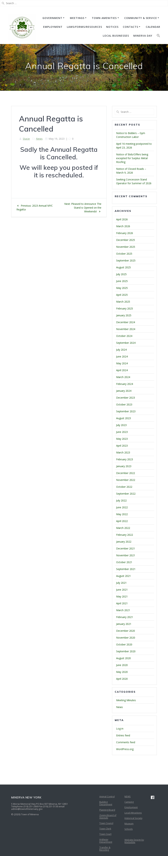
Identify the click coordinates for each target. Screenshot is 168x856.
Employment (131, 807)
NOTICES (112, 27)
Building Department (105, 803)
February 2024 (124, 384)
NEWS (127, 796)
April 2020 (122, 678)
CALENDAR (153, 27)
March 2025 (123, 301)
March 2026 (123, 226)
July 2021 (121, 582)
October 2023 (124, 404)
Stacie (26, 138)
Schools (128, 829)
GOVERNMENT (52, 18)
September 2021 (125, 569)
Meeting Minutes (126, 700)
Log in (119, 728)
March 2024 (123, 377)
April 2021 (122, 603)
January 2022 (123, 541)
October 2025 (124, 253)
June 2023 (122, 432)
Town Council (106, 823)
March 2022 (123, 528)
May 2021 (122, 596)
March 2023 (123, 452)
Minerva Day (142, 35)
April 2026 (122, 219)
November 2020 (125, 637)
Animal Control (107, 796)
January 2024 (123, 390)
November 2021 (125, 555)
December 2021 (125, 548)
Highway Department (105, 841)
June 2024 (122, 356)
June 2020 (122, 665)
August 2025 (123, 267)
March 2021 (123, 610)
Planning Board (107, 809)
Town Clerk (105, 828)
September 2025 (125, 260)
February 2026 (124, 233)
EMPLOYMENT (53, 27)
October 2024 (124, 336)
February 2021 (124, 617)
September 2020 (125, 651)
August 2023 (123, 418)
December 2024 (125, 322)
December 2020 (125, 630)
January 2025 (123, 315)
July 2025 (121, 274)
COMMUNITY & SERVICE (140, 18)
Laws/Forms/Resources (84, 27)
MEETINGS (77, 18)
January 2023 (123, 466)
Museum (128, 823)
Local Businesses (116, 35)
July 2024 (121, 349)
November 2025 (125, 246)
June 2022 (122, 507)
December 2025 (125, 240)
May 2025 (122, 288)
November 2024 (125, 329)
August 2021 (123, 576)
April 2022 (122, 521)
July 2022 (121, 500)
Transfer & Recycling (104, 848)
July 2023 (121, 425)
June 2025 (122, 281)
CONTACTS (130, 27)
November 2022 (125, 480)
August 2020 (123, 658)
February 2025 (124, 308)
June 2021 (122, 589)
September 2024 (125, 342)
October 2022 (124, 486)
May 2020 (122, 672)
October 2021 (124, 562)
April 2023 (122, 445)
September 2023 (125, 411)
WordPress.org (124, 749)
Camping (129, 801)
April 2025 (122, 294)
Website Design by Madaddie (134, 841)
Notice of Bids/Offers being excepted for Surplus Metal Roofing (132, 158)
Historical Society (133, 818)
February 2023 (124, 459)
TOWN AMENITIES (104, 18)
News (39, 138)
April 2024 (122, 370)
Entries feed (123, 735)
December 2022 (125, 473)
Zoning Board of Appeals (107, 816)
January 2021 (123, 624)
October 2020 (124, 644)
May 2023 (122, 438)
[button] (158, 36)
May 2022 (122, 514)
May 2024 (122, 363)
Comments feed (125, 742)
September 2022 (125, 493)
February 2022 (124, 534)
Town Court (105, 834)
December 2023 (125, 397)
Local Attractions (133, 812)
